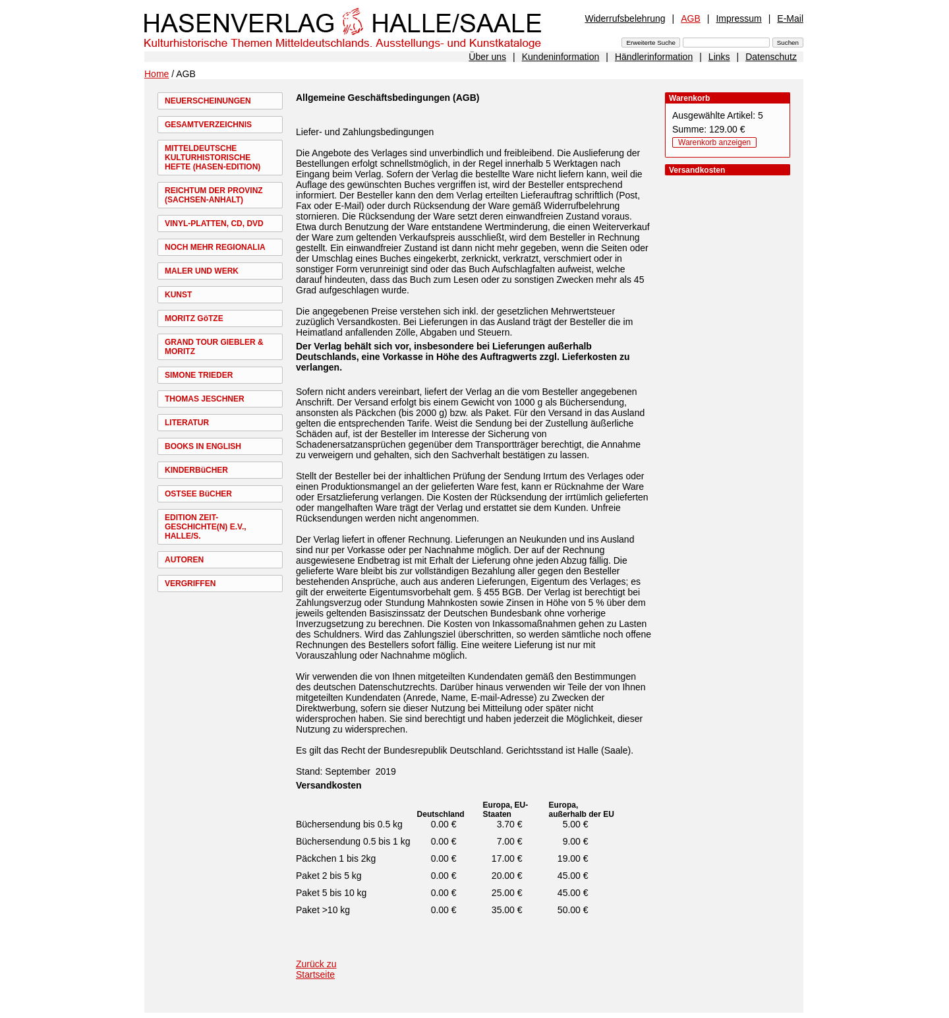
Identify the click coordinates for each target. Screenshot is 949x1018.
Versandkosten (329, 785)
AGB (691, 18)
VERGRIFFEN (190, 583)
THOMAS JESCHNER (204, 399)
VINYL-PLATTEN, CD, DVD (214, 223)
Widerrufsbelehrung (625, 18)
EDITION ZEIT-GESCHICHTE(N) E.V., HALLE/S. (205, 527)
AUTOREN (184, 559)
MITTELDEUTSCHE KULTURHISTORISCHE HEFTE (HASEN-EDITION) (212, 157)
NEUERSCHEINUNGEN (208, 100)
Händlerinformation (654, 56)
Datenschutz (771, 56)
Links (719, 56)
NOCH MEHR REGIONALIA (215, 247)
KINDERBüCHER (196, 470)
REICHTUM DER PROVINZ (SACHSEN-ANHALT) (214, 195)
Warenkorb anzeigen (714, 142)
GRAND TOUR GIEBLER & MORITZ (214, 347)
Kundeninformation (561, 56)
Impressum (738, 18)
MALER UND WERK (202, 271)
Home (156, 74)
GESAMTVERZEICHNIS (208, 124)
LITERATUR (187, 422)
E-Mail (790, 18)
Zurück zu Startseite (316, 969)
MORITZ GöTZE (194, 318)
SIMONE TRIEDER (199, 375)
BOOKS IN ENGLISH (203, 446)
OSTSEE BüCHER (198, 493)
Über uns (487, 56)
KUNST (178, 294)
